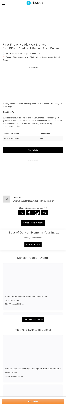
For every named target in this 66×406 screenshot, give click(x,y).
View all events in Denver (33, 223)
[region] (33, 84)
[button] (21, 212)
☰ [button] (3, 3)
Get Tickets (33, 401)
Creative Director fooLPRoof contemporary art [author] (33, 201)
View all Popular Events (33, 319)
